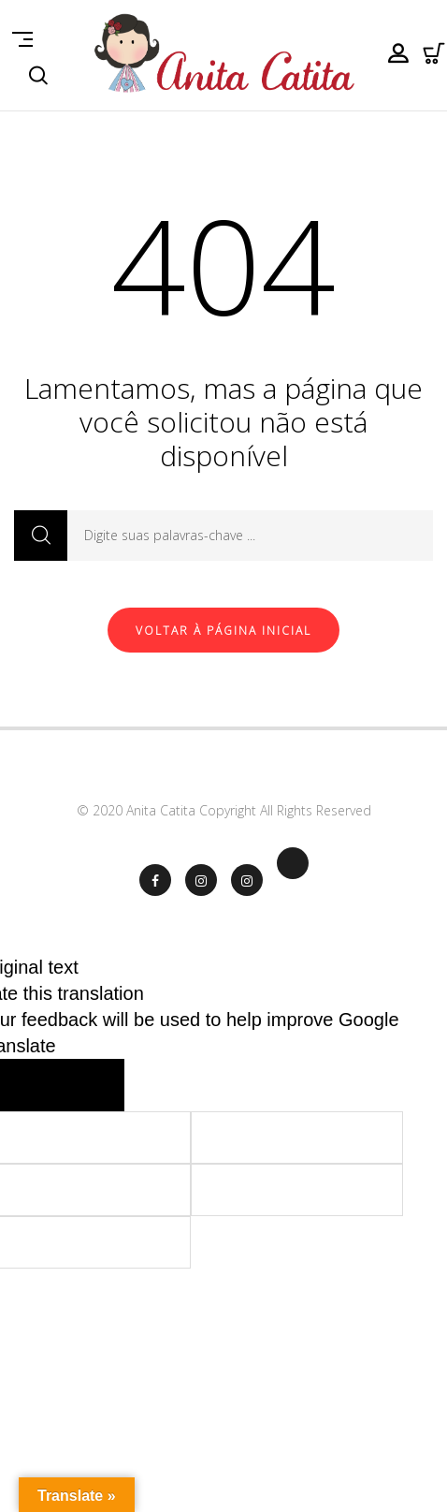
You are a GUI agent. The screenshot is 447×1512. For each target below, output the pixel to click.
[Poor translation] (87, 1085)
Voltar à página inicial (223, 631)
